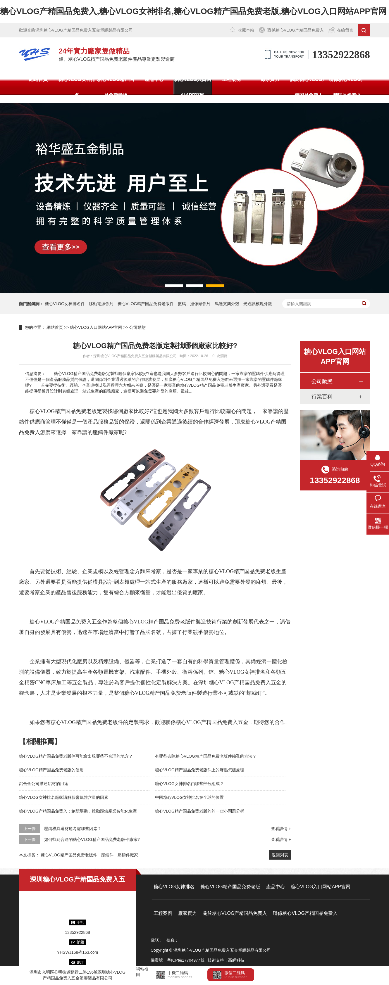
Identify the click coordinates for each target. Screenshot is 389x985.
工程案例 (231, 79)
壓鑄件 (107, 855)
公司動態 (137, 327)
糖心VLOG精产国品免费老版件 (146, 303)
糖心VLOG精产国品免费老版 (115, 87)
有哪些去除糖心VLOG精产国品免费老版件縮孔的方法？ (206, 756)
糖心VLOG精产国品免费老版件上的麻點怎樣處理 (199, 770)
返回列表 (280, 855)
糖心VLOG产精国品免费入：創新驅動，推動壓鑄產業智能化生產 (78, 811)
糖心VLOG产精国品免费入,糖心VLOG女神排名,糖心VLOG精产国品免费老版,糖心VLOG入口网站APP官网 (193, 11)
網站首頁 (38, 79)
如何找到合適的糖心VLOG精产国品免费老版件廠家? (92, 839)
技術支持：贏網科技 (226, 960)
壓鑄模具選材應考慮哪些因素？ (72, 828)
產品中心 (154, 79)
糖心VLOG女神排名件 (65, 303)
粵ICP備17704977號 (185, 960)
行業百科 (322, 397)
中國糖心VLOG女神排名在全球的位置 (189, 797)
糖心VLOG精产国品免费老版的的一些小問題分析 (199, 811)
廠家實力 (270, 79)
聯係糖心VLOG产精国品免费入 (295, 30)
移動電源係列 (101, 303)
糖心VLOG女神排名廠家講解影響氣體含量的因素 (63, 797)
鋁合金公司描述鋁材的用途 (43, 783)
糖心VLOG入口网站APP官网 (192, 87)
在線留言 (345, 30)
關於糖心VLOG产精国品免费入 (308, 87)
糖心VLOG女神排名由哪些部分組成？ (189, 783)
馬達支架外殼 (227, 303)
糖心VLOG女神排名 (76, 87)
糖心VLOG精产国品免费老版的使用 (51, 770)
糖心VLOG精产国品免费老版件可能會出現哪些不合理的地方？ (76, 756)
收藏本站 (246, 30)
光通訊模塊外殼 (257, 303)
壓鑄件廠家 (106, 432)
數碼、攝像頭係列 (194, 303)
